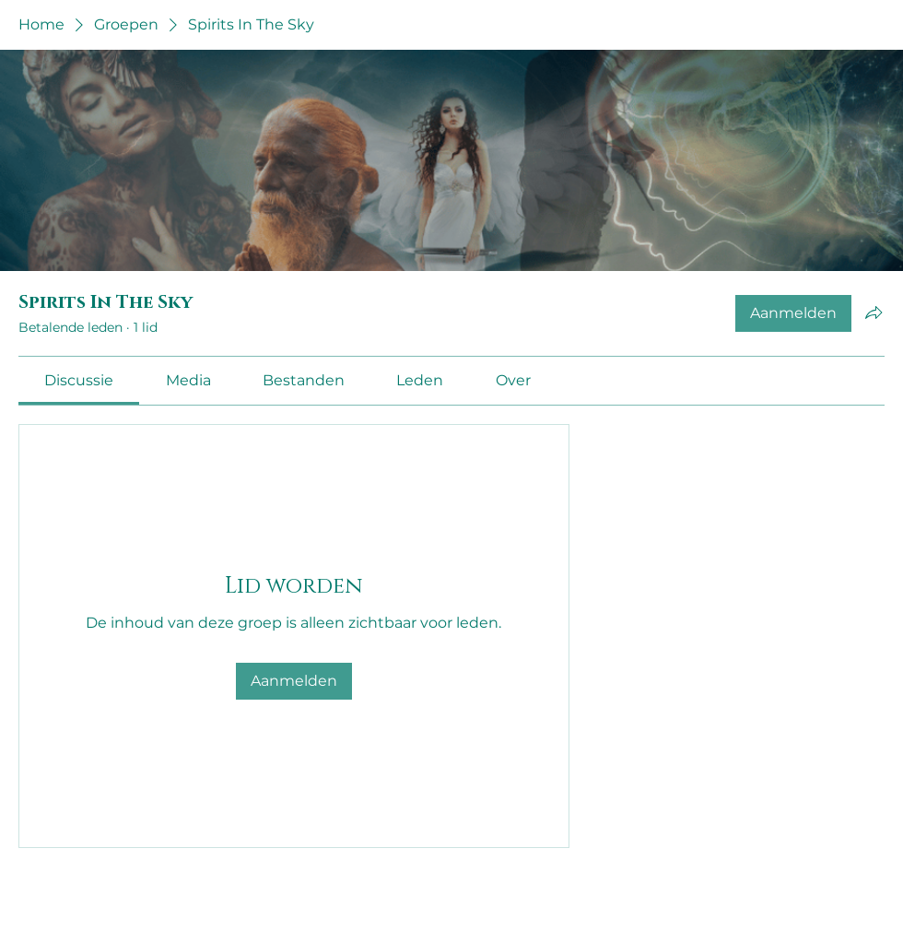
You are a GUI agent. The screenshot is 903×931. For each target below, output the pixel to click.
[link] (78, 380)
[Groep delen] (873, 312)
